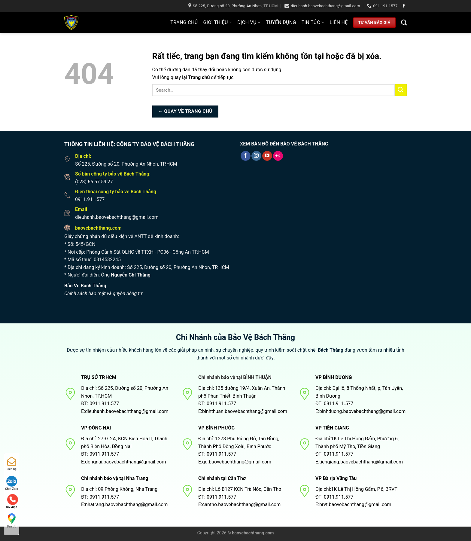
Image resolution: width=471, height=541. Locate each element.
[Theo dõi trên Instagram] (256, 156)
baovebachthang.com (98, 228)
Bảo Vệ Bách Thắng (85, 286)
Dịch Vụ (248, 23)
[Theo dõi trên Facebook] (404, 6)
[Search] (404, 22)
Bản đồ (11, 520)
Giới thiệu (217, 23)
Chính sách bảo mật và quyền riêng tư (103, 293)
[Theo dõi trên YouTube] (267, 156)
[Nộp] (401, 90)
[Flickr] (278, 156)
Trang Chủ (184, 22)
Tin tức (313, 23)
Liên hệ (339, 22)
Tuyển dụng (281, 22)
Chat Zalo (11, 483)
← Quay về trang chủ (185, 111)
